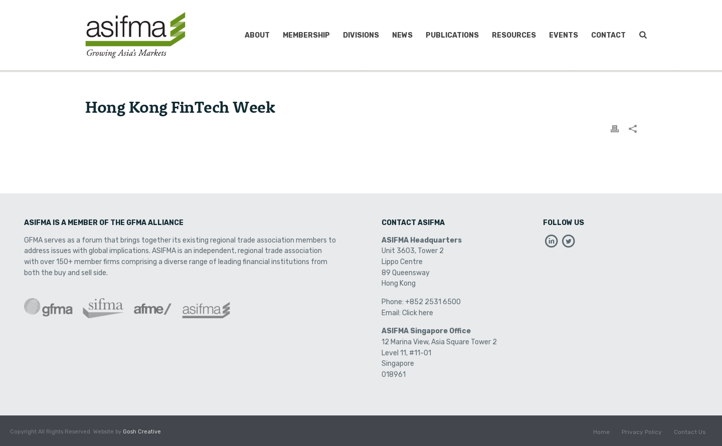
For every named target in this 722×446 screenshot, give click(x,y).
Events (563, 35)
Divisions (361, 35)
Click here (417, 313)
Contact (608, 35)
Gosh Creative (142, 431)
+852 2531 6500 (433, 302)
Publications (452, 35)
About (257, 35)
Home (601, 431)
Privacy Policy (642, 431)
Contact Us (690, 431)
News (402, 35)
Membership (306, 35)
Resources (514, 35)
